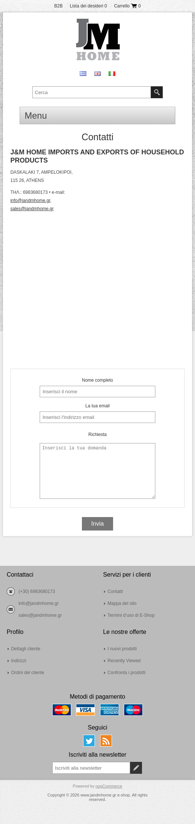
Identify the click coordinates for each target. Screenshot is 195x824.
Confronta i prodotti (126, 672)
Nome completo (97, 380)
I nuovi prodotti (122, 648)
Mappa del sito (122, 603)
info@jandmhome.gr (30, 200)
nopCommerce (109, 786)
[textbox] (91, 92)
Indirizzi (18, 660)
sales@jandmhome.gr (32, 208)
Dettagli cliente (25, 648)
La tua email (97, 405)
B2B (58, 6)
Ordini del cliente (27, 672)
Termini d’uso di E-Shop (131, 615)
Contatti (115, 591)
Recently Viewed (124, 660)
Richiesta (97, 434)
